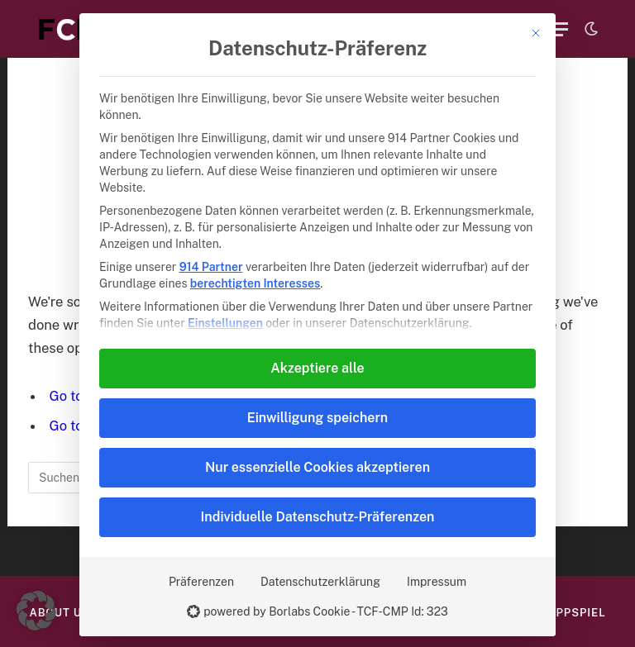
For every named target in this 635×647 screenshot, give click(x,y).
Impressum (436, 581)
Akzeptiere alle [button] (317, 368)
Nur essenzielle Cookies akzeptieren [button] (317, 467)
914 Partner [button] (211, 267)
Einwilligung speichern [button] (317, 418)
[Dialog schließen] (536, 33)
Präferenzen (201, 581)
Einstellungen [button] (225, 323)
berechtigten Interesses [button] (255, 283)
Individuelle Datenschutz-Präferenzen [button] (318, 517)
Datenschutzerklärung (320, 581)
